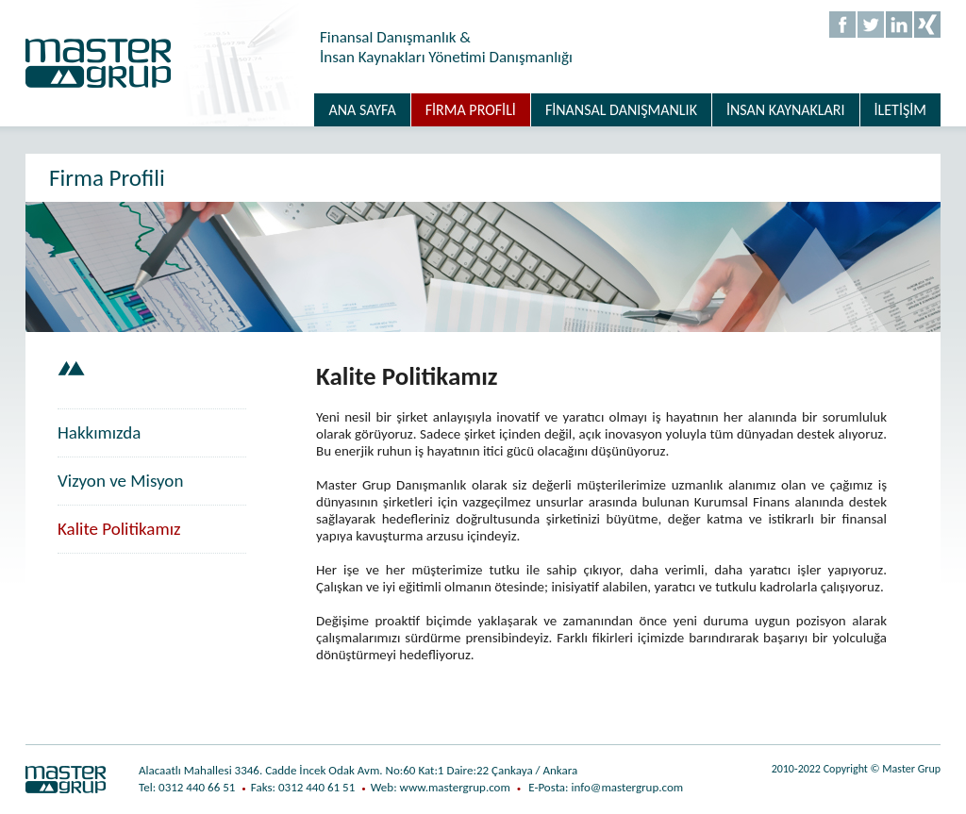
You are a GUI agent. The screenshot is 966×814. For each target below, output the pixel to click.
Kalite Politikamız (119, 529)
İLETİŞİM (900, 110)
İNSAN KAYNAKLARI (785, 110)
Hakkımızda (99, 432)
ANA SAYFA (361, 110)
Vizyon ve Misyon (120, 480)
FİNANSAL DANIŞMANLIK (621, 110)
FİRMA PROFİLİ (470, 110)
